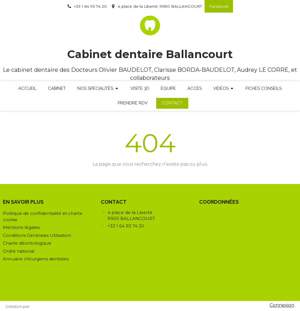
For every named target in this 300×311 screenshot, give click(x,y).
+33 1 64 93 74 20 (125, 226)
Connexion (282, 305)
